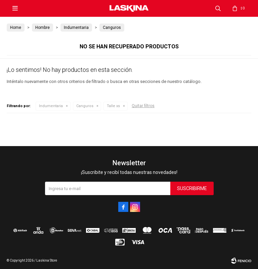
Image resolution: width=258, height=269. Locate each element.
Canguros (84, 106)
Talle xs (113, 106)
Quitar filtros (143, 105)
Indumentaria (51, 106)
